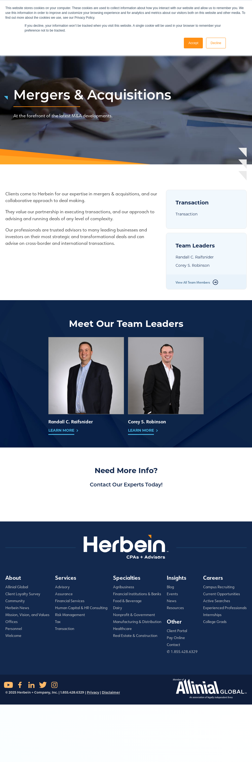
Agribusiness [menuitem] (123, 587)
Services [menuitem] (65, 577)
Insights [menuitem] (176, 577)
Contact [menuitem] (173, 644)
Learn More (61, 430)
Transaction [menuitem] (64, 628)
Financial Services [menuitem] (69, 600)
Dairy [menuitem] (117, 607)
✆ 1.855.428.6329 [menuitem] (182, 651)
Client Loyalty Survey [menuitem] (22, 593)
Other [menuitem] (174, 621)
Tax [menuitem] (58, 621)
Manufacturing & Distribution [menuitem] (137, 621)
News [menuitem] (171, 600)
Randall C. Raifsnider (195, 257)
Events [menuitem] (172, 593)
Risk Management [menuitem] (70, 614)
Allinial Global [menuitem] (16, 587)
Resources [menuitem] (175, 607)
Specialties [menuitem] (126, 577)
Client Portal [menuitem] (177, 630)
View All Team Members (193, 282)
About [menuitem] (13, 577)
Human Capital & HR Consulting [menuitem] (81, 607)
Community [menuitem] (15, 600)
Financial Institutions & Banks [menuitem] (137, 593)
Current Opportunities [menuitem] (221, 593)
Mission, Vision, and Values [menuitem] (27, 614)
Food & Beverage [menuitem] (127, 600)
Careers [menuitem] (213, 577)
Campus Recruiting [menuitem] (218, 587)
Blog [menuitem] (170, 587)
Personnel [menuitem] (13, 628)
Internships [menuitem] (212, 614)
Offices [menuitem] (11, 621)
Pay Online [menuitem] (176, 637)
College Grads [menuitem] (215, 621)
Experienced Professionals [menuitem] (225, 607)
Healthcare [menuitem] (122, 628)
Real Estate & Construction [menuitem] (135, 635)
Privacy (93, 692)
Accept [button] (193, 43)
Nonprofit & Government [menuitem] (134, 614)
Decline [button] (216, 43)
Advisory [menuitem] (62, 587)
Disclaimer (111, 692)
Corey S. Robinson (193, 265)
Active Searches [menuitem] (216, 600)
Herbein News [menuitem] (17, 607)
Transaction (186, 214)
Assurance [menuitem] (64, 593)
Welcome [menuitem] (13, 635)
